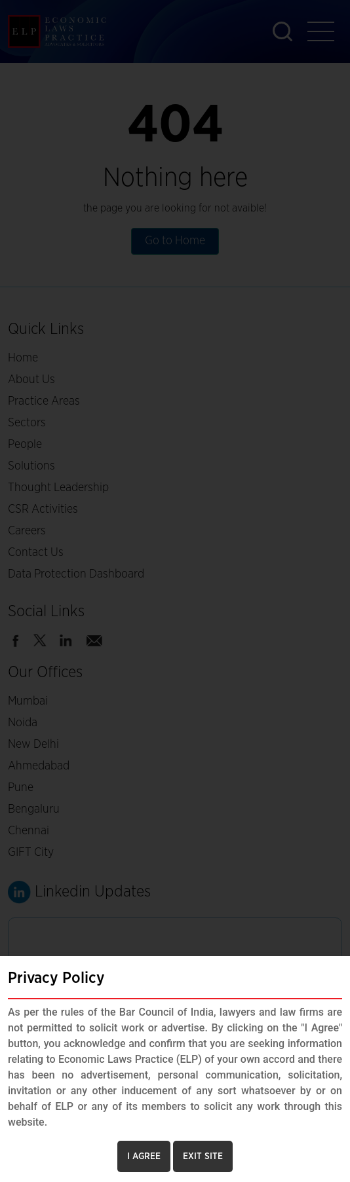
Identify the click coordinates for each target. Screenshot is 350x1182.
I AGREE (144, 1156)
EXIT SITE (203, 1156)
